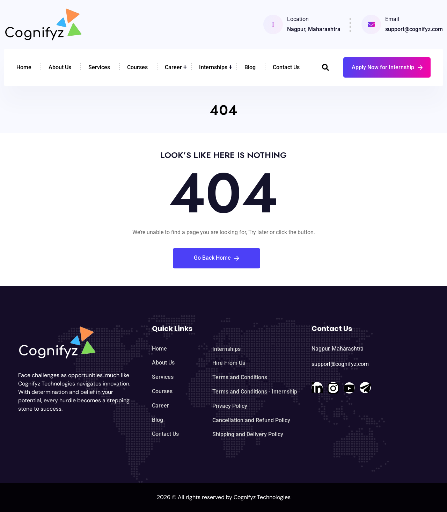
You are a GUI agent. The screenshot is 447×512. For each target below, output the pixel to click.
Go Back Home (216, 257)
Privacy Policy (229, 406)
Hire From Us (228, 363)
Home (23, 67)
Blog (250, 67)
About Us (60, 67)
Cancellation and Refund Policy (251, 420)
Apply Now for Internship (387, 67)
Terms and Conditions (239, 377)
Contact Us (286, 67)
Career (173, 67)
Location (298, 19)
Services (99, 67)
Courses (137, 67)
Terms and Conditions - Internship (254, 391)
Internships (213, 67)
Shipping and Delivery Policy (247, 434)
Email (392, 19)
